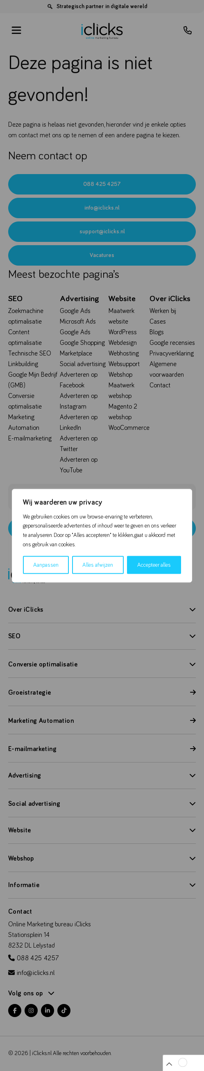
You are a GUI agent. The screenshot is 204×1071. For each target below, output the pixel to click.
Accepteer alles (154, 565)
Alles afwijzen (97, 565)
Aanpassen (46, 565)
